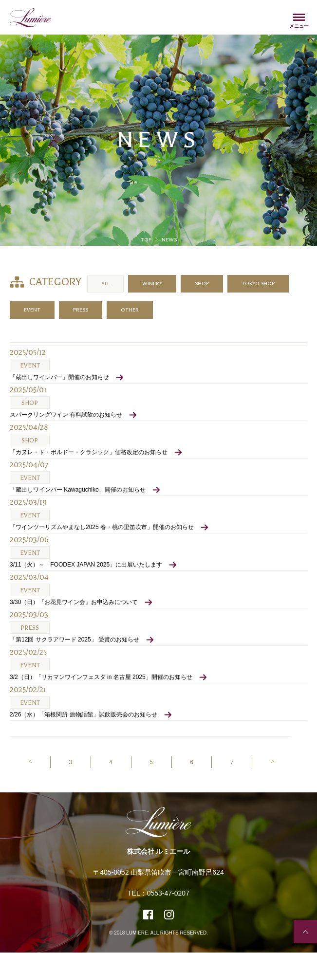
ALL (105, 283)
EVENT (32, 310)
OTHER (130, 310)
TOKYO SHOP (258, 283)
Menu (299, 18)
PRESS (80, 310)
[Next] (272, 762)
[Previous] (30, 762)
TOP (146, 240)
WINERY (152, 283)
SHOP (202, 283)
